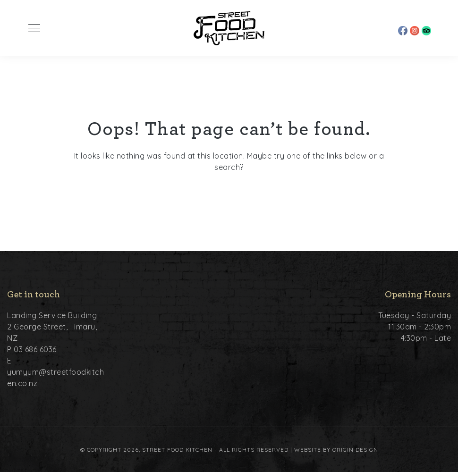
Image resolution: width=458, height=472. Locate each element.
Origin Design (355, 449)
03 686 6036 (35, 349)
